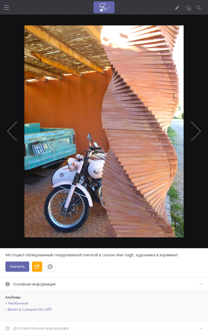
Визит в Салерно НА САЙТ (30, 309)
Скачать (17, 266)
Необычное (18, 303)
